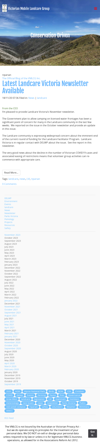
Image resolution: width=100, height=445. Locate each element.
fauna (53, 395)
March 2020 (10, 366)
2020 (8, 391)
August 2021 (10, 315)
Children (79, 391)
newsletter (52, 403)
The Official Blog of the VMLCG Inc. (21, 78)
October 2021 (11, 309)
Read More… (11, 172)
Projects (8, 222)
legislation (39, 399)
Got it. (92, 433)
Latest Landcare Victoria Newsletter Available (45, 87)
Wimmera (84, 406)
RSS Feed (9, 418)
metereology (12, 403)
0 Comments (9, 184)
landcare (42, 98)
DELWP (7, 198)
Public (83, 403)
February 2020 (11, 369)
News (31, 98)
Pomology (9, 219)
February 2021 (11, 333)
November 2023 (12, 234)
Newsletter (9, 213)
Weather (71, 406)
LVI (28, 179)
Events (7, 204)
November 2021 (12, 306)
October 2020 (11, 345)
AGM (17, 391)
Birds (51, 391)
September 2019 (12, 384)
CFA (69, 391)
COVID (9, 395)
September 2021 (12, 312)
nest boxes (28, 403)
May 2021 (9, 324)
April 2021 (9, 327)
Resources (9, 225)
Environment (10, 201)
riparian (35, 179)
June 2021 (9, 321)
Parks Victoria (11, 216)
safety (45, 406)
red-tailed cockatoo (15, 406)
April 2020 (9, 363)
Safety (7, 228)
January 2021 (10, 336)
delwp (20, 395)
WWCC (9, 410)
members (74, 399)
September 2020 (12, 348)
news (22, 179)
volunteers (57, 406)
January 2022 (10, 300)
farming (42, 395)
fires (62, 395)
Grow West (11, 399)
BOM (60, 391)
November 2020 (12, 342)
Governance (74, 395)
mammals (61, 399)
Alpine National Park (34, 391)
